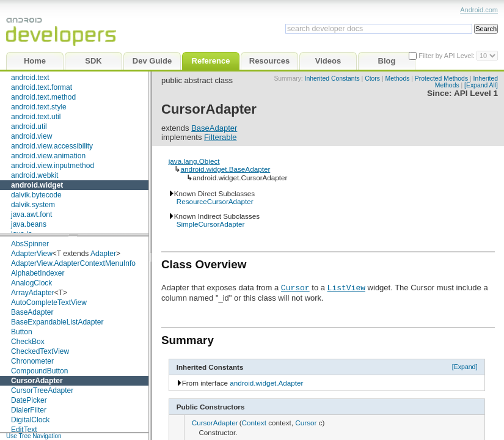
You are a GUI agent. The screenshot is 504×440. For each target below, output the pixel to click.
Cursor (295, 287)
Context (254, 423)
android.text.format (41, 87)
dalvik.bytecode (36, 195)
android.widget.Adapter (266, 383)
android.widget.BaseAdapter (225, 169)
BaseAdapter (32, 312)
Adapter (103, 253)
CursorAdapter (37, 380)
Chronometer (32, 361)
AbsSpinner (30, 244)
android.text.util (35, 116)
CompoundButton (39, 371)
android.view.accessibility (52, 146)
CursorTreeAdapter (42, 390)
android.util (29, 126)
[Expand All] (481, 85)
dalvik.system (33, 204)
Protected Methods (441, 78)
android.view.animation (48, 156)
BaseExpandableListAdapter (57, 322)
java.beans (28, 224)
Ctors (372, 78)
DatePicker (29, 400)
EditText (24, 429)
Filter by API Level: (447, 55)
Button (21, 332)
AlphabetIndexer (37, 273)
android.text (30, 77)
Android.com (479, 9)
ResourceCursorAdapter (215, 201)
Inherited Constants (332, 78)
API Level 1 (476, 93)
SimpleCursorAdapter (211, 224)
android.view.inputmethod (52, 165)
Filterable (220, 137)
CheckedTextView (40, 351)
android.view (31, 136)
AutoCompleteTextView (49, 302)
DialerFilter (28, 410)
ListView (346, 287)
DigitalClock (30, 420)
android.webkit (34, 175)
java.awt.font (31, 214)
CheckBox (28, 341)
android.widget (37, 185)
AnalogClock (31, 283)
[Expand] (465, 366)
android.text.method (43, 97)
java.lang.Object (194, 161)
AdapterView (32, 253)
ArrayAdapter (32, 292)
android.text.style (39, 107)
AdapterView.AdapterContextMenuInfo (73, 263)
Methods (397, 78)
